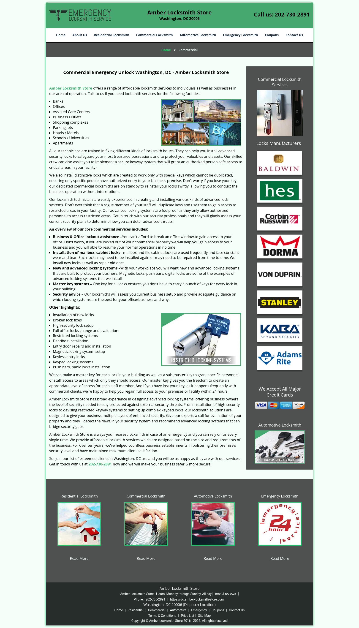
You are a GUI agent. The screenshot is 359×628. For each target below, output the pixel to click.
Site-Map (204, 615)
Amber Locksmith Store (70, 88)
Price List (187, 615)
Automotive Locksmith (198, 35)
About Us (79, 35)
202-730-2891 (292, 14)
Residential (135, 610)
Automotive (178, 610)
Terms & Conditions (162, 615)
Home (60, 35)
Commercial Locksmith (154, 35)
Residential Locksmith (111, 35)
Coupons (272, 35)
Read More (79, 558)
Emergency (199, 610)
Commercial (156, 610)
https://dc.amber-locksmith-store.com (197, 599)
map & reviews (226, 594)
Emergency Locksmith (240, 35)
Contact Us (294, 35)
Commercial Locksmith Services (280, 81)
